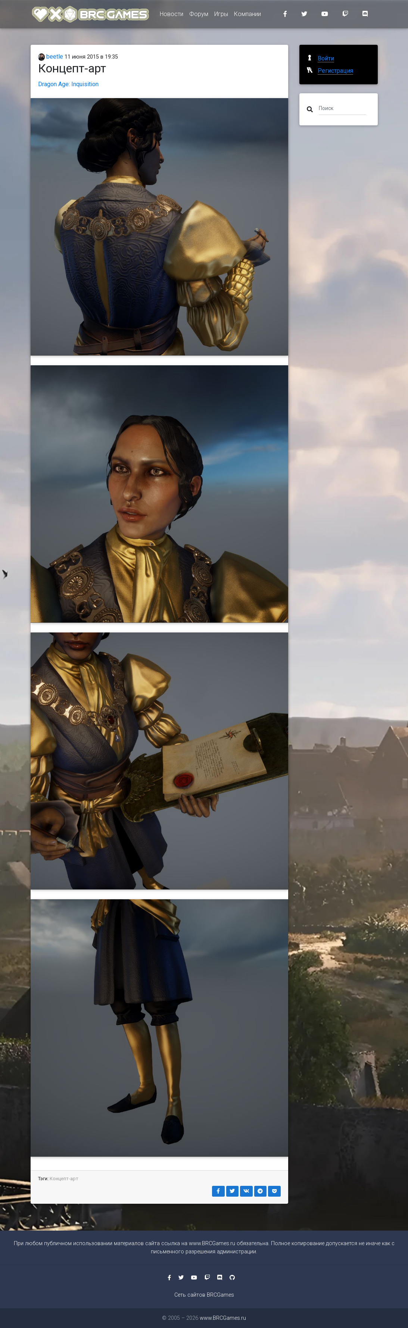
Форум (198, 15)
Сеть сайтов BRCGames (204, 1295)
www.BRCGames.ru (212, 1243)
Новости (171, 15)
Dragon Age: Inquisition (68, 84)
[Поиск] (343, 108)
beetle (50, 56)
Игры (221, 15)
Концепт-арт (64, 1178)
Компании (247, 15)
